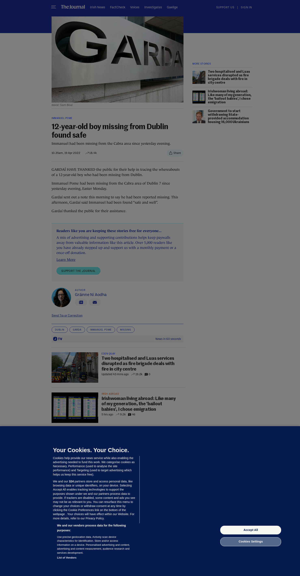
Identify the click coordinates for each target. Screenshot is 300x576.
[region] (150, 501)
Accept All (251, 530)
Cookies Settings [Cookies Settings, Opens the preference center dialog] (251, 541)
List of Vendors (67, 557)
